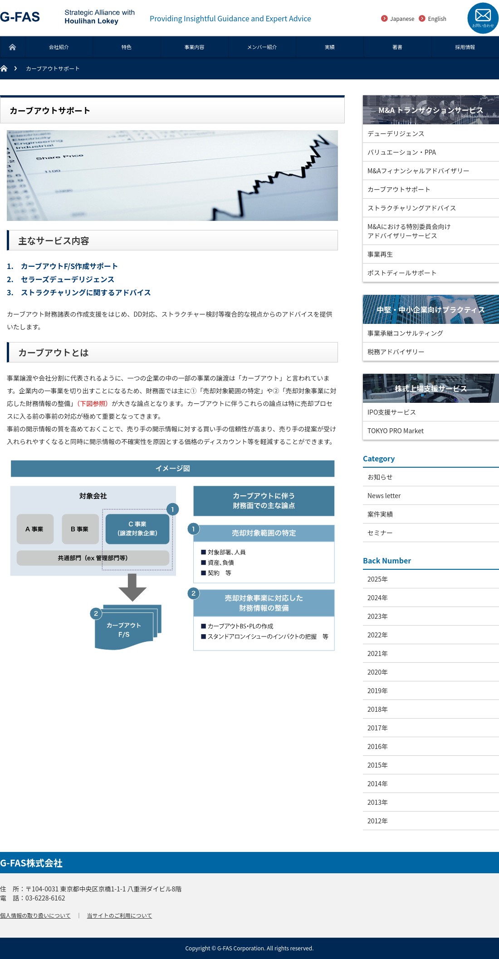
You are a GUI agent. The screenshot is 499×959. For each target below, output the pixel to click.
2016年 (377, 746)
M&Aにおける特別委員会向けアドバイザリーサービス (408, 231)
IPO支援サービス (391, 411)
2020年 (377, 671)
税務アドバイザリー (396, 351)
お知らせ (380, 476)
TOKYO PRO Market (395, 430)
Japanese (402, 18)
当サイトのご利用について (119, 915)
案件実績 (380, 514)
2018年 (377, 709)
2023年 (377, 616)
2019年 (377, 690)
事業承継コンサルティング (405, 333)
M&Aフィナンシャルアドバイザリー (418, 170)
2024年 (377, 597)
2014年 (377, 783)
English (437, 18)
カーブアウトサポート (399, 189)
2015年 (377, 764)
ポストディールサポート (402, 272)
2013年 (377, 802)
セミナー (380, 532)
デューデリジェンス (396, 133)
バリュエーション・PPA (401, 152)
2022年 (377, 634)
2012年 (377, 820)
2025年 (377, 578)
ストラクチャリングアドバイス (411, 207)
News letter (384, 495)
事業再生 (380, 254)
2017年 (377, 727)
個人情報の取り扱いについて (35, 915)
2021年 (377, 653)
